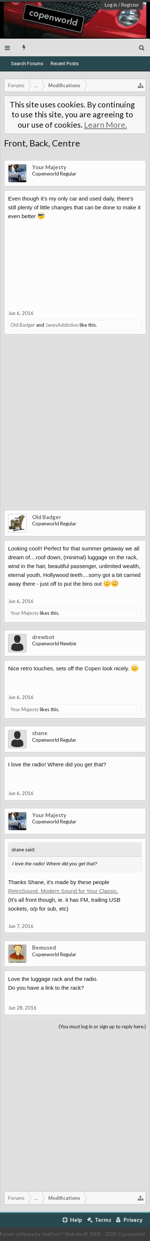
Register (130, 5)
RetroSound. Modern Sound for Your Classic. (63, 891)
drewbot (43, 637)
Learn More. (105, 125)
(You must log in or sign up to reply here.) (102, 1026)
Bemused (44, 947)
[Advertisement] (75, 428)
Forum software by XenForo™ (32, 1234)
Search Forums (27, 63)
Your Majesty (49, 167)
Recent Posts (64, 63)
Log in (111, 5)
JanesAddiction (62, 325)
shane (40, 733)
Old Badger (22, 325)
